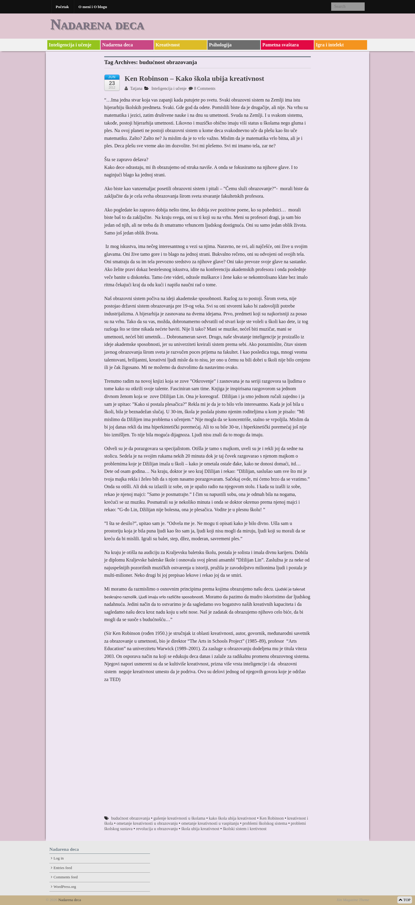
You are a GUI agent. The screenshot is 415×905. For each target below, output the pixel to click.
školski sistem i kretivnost (244, 829)
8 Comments (202, 88)
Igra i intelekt (330, 44)
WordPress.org (65, 887)
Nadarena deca (97, 24)
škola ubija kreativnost (200, 829)
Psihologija (220, 44)
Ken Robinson (272, 818)
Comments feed (66, 877)
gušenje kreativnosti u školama (179, 818)
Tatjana (133, 88)
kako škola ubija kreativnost (232, 818)
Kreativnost (168, 44)
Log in (59, 858)
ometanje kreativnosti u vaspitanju (210, 823)
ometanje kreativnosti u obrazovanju (147, 823)
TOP (405, 900)
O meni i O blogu (92, 6)
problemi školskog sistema (265, 823)
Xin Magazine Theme (353, 900)
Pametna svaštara (280, 44)
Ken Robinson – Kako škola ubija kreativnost (194, 78)
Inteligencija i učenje (70, 44)
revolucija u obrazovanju (157, 829)
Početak (62, 6)
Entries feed (63, 868)
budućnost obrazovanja (130, 818)
